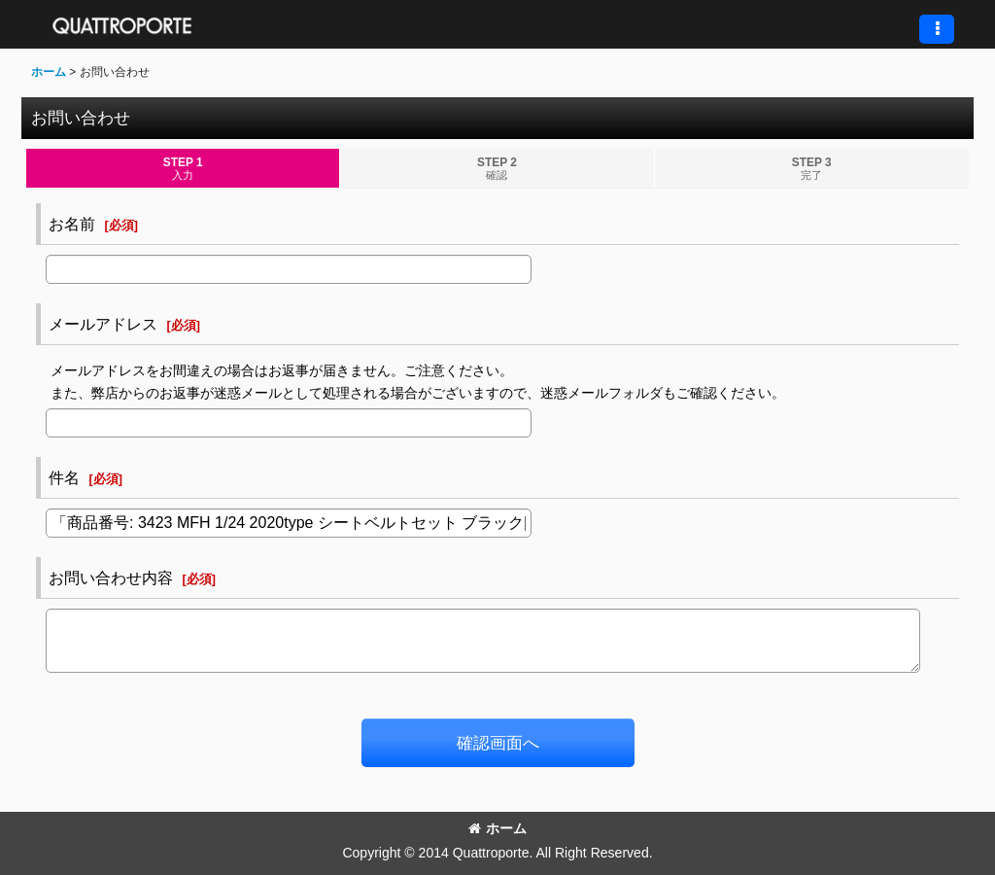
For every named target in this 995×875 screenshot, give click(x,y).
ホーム (497, 828)
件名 (64, 477)
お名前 (72, 223)
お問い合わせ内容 (111, 577)
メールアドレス (103, 323)
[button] (936, 29)
